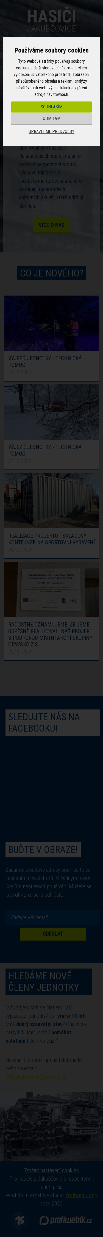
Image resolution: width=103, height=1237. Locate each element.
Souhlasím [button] (51, 106)
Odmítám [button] (51, 118)
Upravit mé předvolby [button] (51, 131)
